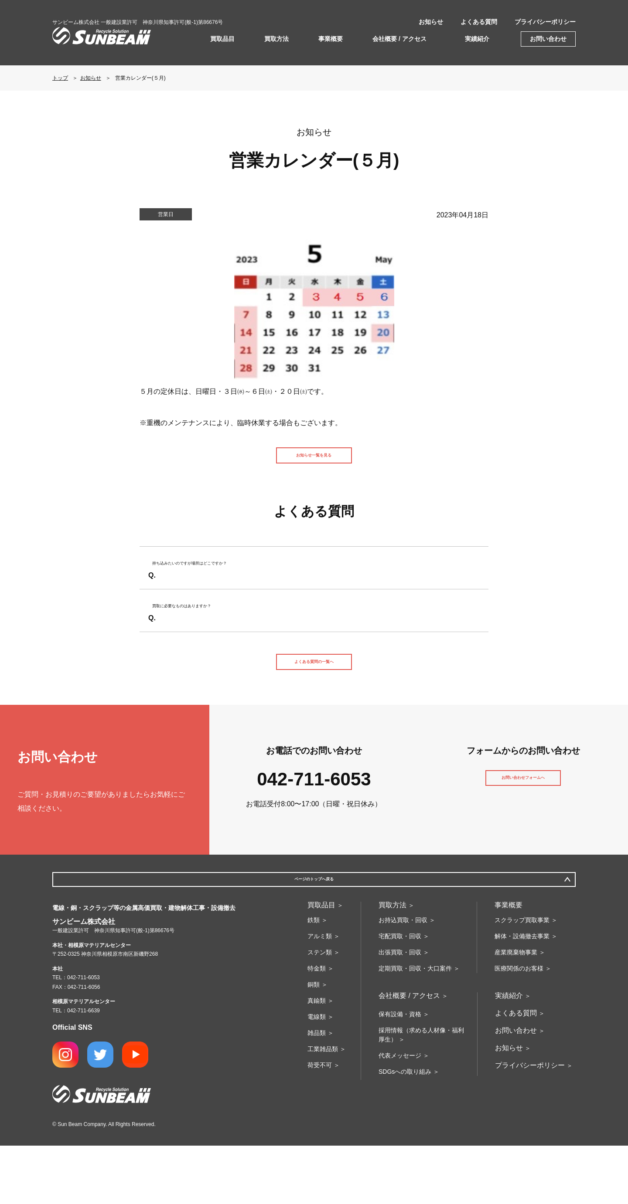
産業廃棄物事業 (516, 1010)
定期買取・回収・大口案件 (415, 1026)
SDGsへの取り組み (405, 1129)
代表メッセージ (400, 1113)
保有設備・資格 (400, 1072)
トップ (60, 78)
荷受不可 (319, 1123)
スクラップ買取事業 (522, 978)
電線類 (316, 1075)
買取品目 (222, 38)
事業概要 (330, 38)
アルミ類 (319, 994)
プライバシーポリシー (545, 21)
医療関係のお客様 (519, 1026)
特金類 (316, 1026)
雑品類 (316, 1091)
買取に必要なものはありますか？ (213, 643)
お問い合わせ (548, 38)
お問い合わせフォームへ (523, 833)
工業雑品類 (322, 1107)
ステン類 (319, 1010)
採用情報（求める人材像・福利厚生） (421, 1093)
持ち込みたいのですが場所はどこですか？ (227, 585)
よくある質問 (479, 21)
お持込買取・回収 (403, 978)
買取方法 (276, 38)
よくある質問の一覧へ (314, 707)
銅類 (313, 1042)
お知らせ (431, 21)
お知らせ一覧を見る (314, 460)
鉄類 (313, 978)
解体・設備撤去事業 (522, 994)
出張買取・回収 (400, 1010)
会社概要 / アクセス (399, 38)
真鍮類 (316, 1058)
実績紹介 (477, 38)
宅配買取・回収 (400, 994)
